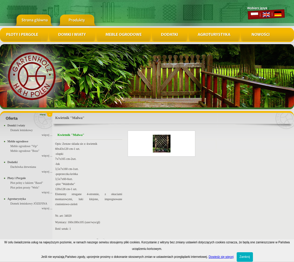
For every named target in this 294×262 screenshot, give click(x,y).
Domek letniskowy (21, 130)
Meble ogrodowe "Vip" (24, 146)
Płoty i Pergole (16, 178)
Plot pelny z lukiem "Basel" (26, 182)
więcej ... (47, 134)
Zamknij (245, 256)
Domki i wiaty (16, 125)
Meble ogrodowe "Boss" (24, 150)
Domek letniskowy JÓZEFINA (28, 203)
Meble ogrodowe (17, 141)
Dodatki (12, 162)
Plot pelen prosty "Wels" (24, 187)
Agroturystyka (16, 198)
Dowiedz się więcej (221, 256)
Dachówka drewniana (23, 166)
